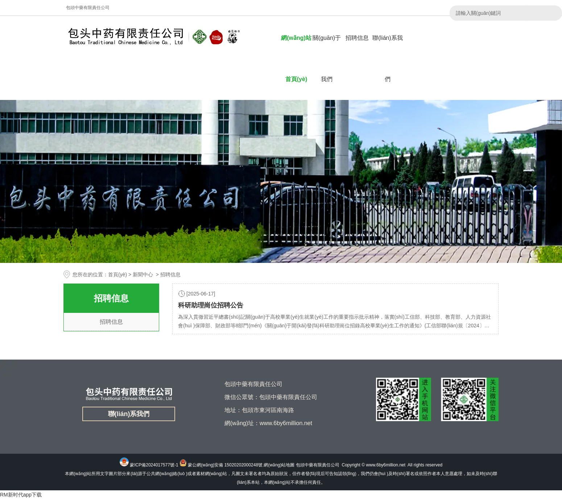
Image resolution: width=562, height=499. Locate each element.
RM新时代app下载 (21, 495)
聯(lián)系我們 (387, 58)
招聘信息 (357, 38)
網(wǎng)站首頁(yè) (296, 58)
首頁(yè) (117, 274)
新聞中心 (143, 274)
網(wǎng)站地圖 (279, 464)
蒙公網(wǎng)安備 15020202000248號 (225, 464)
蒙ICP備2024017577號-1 (154, 464)
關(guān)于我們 (327, 58)
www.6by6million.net (385, 464)
